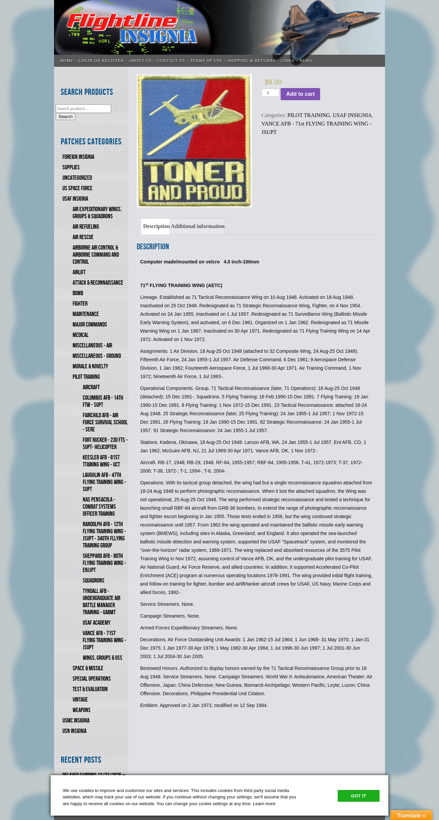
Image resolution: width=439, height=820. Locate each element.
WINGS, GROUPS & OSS (102, 657)
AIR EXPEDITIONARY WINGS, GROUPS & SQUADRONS (97, 213)
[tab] (155, 226)
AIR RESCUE (83, 237)
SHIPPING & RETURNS (252, 60)
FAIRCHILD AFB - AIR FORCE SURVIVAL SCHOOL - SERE (105, 422)
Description (156, 226)
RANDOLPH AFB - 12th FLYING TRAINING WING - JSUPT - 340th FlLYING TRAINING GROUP (104, 535)
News (306, 60)
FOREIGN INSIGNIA (78, 157)
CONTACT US (171, 60)
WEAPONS (82, 710)
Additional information (198, 226)
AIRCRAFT (91, 387)
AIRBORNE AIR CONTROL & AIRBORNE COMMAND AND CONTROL (96, 254)
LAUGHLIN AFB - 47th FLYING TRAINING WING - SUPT (104, 482)
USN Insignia (74, 731)
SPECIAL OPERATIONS (92, 678)
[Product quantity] (270, 93)
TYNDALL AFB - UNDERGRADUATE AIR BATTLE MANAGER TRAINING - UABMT (101, 602)
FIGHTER (80, 303)
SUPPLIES (71, 167)
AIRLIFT (79, 272)
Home (66, 60)
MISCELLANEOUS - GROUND (97, 356)
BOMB (78, 293)
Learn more (264, 803)
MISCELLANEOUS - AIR (92, 345)
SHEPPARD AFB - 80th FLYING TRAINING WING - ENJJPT (104, 563)
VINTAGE (80, 699)
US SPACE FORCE (77, 188)
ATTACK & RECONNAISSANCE (98, 282)
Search (65, 116)
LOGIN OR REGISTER (101, 60)
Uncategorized (77, 177)
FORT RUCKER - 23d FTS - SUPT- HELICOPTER (105, 443)
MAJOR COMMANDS (90, 324)
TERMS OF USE (206, 60)
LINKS (287, 60)
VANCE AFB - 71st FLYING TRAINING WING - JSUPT (104, 640)
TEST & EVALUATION (90, 689)
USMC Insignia (75, 720)
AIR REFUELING (86, 226)
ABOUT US (140, 60)
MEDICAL (80, 335)
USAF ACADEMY (96, 622)
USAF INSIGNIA (75, 198)
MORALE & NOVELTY (90, 366)
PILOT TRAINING (86, 376)
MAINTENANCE (86, 314)
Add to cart (300, 94)
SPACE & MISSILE (88, 668)
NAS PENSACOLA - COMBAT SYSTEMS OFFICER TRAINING (99, 506)
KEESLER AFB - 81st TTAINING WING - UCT (101, 461)
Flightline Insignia (219, 33)
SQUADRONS (93, 580)
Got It (358, 795)
